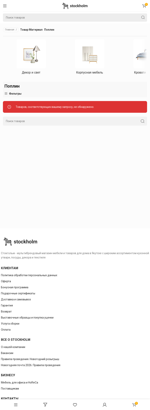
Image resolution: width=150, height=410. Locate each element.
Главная (10, 29)
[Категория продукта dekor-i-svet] (31, 58)
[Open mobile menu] (5, 6)
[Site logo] (75, 5)
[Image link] (20, 241)
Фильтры (15, 93)
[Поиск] (75, 17)
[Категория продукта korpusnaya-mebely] (89, 58)
